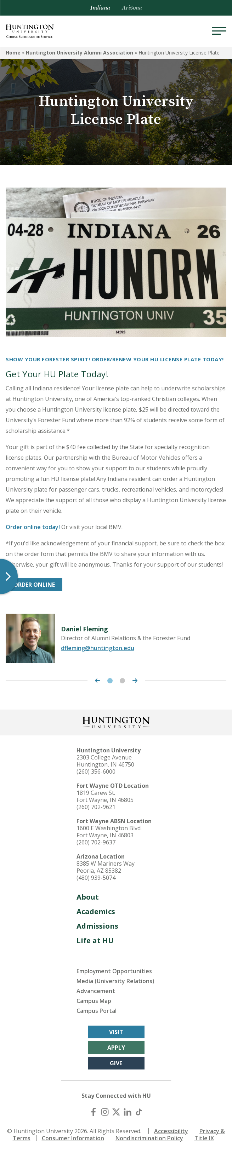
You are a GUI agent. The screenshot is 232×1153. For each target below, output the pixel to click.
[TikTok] (139, 1112)
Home (13, 52)
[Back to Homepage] (116, 721)
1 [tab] (110, 680)
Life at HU (95, 940)
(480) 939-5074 (96, 878)
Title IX (204, 1138)
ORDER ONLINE (34, 585)
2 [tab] (122, 680)
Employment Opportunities (114, 971)
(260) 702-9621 (96, 807)
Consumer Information (73, 1138)
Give (116, 1063)
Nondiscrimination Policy (149, 1138)
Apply (116, 1047)
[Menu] (219, 31)
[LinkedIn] (127, 1112)
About (88, 897)
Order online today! (33, 527)
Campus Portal (97, 1011)
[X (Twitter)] (116, 1112)
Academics (96, 911)
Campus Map (94, 1001)
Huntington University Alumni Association (79, 52)
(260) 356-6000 (96, 771)
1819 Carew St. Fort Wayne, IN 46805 (105, 796)
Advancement (96, 991)
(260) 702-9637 (96, 842)
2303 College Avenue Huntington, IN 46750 (105, 760)
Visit (116, 1032)
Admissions (97, 926)
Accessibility (171, 1131)
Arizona (132, 7)
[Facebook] (93, 1112)
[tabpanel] (116, 638)
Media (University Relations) (115, 981)
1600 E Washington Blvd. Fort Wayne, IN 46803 (109, 831)
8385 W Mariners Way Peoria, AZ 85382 (106, 867)
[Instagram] (105, 1112)
